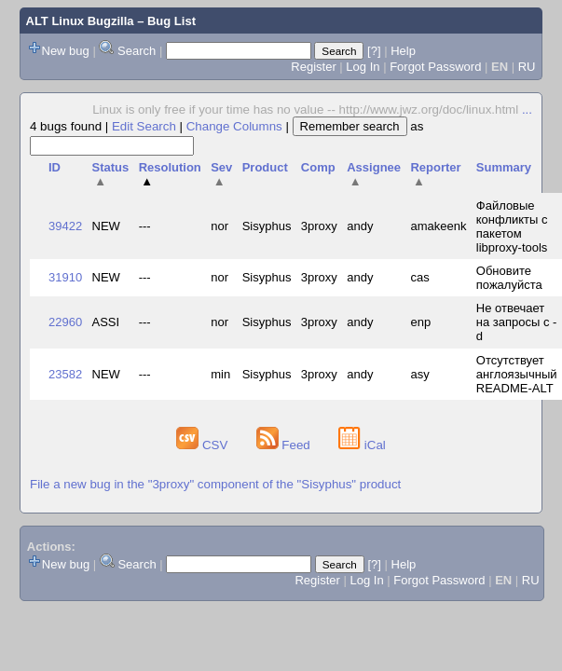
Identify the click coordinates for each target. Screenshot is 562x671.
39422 (65, 226)
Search (136, 51)
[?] (373, 51)
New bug (65, 51)
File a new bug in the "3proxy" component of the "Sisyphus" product (215, 484)
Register (313, 67)
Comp (318, 167)
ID (54, 167)
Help (403, 51)
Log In (362, 67)
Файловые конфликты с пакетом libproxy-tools (512, 226)
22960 (65, 322)
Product (265, 167)
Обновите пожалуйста (509, 278)
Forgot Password (435, 67)
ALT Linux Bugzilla (80, 21)
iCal (362, 445)
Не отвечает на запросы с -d (516, 322)
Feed (285, 445)
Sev (221, 174)
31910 (65, 277)
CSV (203, 445)
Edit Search (144, 126)
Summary (503, 167)
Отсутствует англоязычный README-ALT (516, 374)
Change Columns (234, 126)
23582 (65, 374)
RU (527, 67)
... (527, 109)
